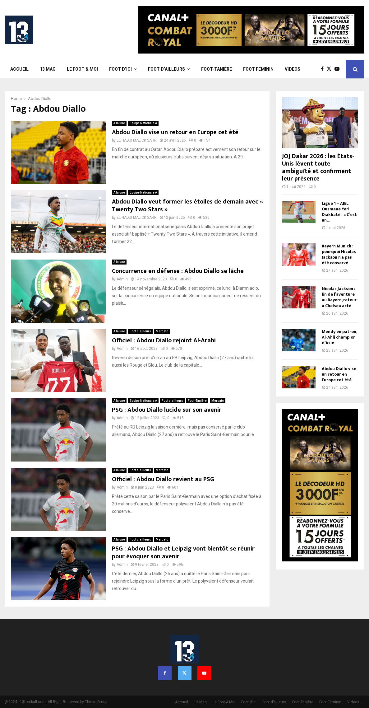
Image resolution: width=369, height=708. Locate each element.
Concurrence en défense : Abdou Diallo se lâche (178, 271)
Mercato (162, 331)
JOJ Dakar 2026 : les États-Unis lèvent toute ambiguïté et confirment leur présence (318, 167)
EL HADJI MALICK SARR (137, 140)
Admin (122, 279)
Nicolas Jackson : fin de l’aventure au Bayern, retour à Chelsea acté (339, 297)
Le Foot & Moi (82, 69)
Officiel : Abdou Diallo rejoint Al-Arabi (164, 340)
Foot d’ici (120, 69)
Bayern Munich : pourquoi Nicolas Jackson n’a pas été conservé (339, 254)
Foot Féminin (258, 69)
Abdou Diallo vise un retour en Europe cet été (175, 132)
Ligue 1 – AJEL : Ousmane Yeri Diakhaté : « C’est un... (339, 212)
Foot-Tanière (216, 69)
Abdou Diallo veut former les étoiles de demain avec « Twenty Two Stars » (187, 205)
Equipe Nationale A (143, 123)
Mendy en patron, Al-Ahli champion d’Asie (339, 337)
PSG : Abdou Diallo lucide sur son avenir (166, 410)
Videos (292, 69)
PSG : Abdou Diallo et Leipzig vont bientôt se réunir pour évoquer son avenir (183, 552)
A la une (119, 123)
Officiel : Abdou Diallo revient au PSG (163, 479)
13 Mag (48, 69)
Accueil (19, 69)
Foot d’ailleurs (166, 69)
